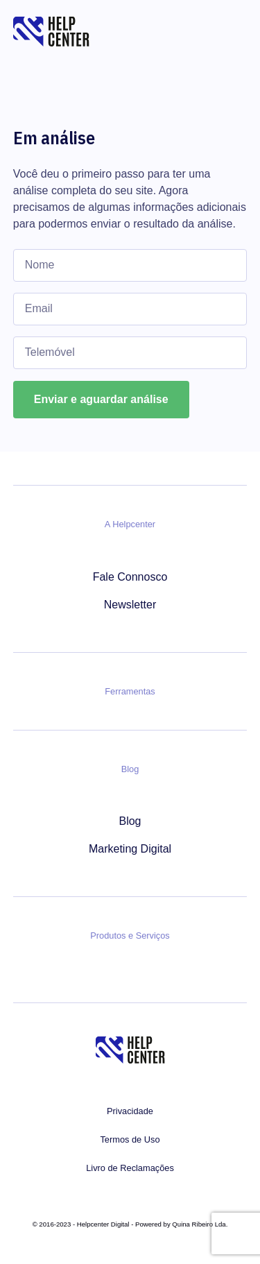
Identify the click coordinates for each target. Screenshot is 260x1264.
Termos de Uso (129, 1139)
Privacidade (130, 1111)
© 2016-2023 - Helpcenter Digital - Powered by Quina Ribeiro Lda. (130, 1224)
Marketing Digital (130, 849)
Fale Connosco (130, 577)
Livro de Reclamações (130, 1168)
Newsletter (130, 604)
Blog (130, 821)
